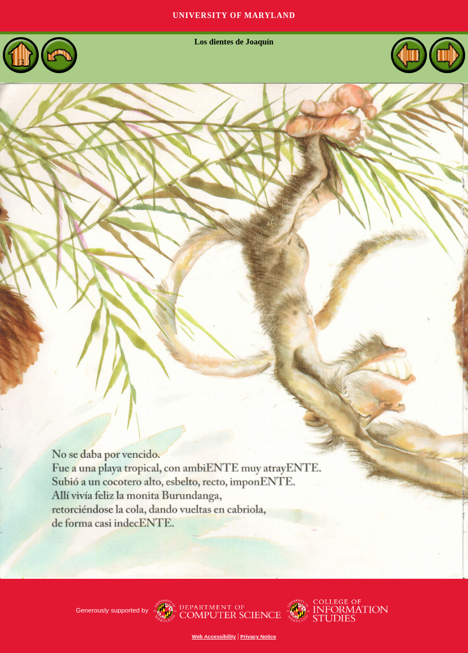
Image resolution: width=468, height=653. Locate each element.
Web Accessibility (214, 637)
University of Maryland (234, 15)
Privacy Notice (258, 637)
